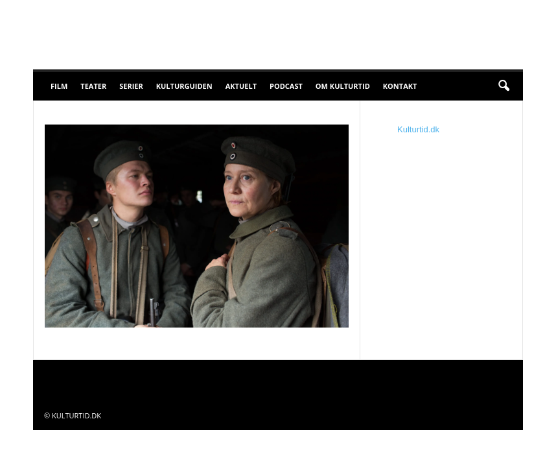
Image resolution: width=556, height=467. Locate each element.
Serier (131, 86)
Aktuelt (241, 86)
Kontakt (400, 86)
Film (59, 86)
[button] (503, 86)
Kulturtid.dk (418, 129)
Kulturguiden (184, 86)
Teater (93, 86)
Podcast (286, 86)
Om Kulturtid (343, 86)
